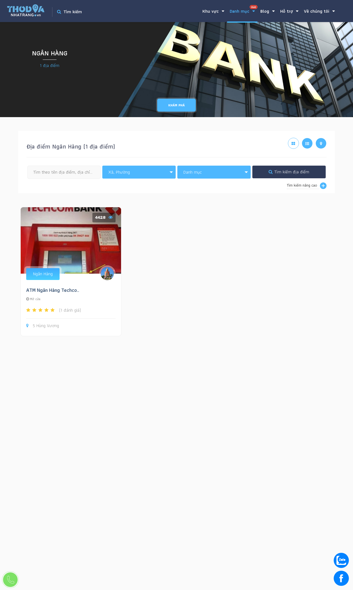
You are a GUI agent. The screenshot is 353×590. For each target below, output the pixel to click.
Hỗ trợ (289, 11)
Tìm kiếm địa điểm (289, 171)
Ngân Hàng (43, 273)
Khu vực (213, 11)
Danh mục (244, 10)
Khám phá (176, 105)
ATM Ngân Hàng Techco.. (52, 290)
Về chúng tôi (319, 11)
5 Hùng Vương (42, 326)
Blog (267, 11)
